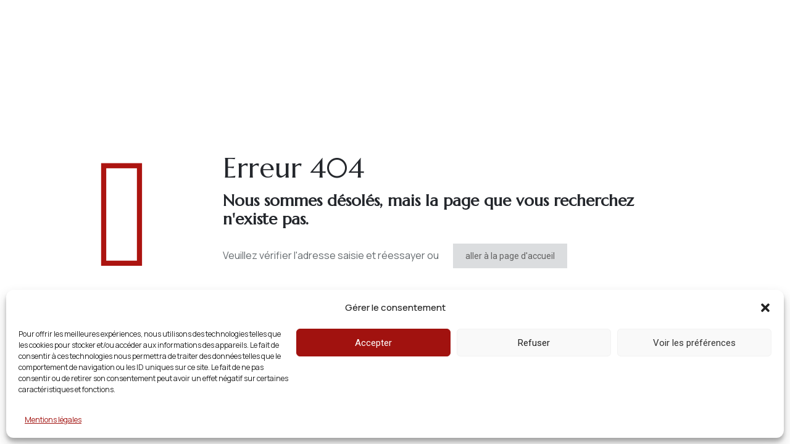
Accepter (373, 342)
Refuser (534, 342)
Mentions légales (53, 419)
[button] (765, 308)
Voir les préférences (694, 342)
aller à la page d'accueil (510, 256)
